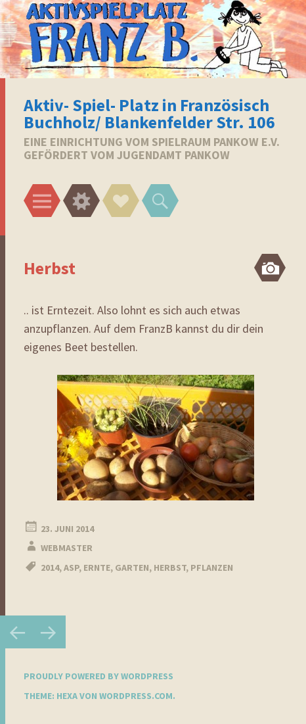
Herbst (170, 567)
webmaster (67, 548)
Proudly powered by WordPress (98, 676)
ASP (71, 567)
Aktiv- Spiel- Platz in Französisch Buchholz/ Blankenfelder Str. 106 (149, 113)
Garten (132, 567)
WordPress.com (136, 696)
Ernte (96, 567)
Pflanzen (211, 567)
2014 (50, 567)
